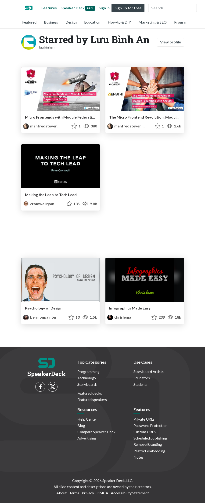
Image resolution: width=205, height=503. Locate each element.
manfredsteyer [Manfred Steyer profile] (40, 126)
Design (71, 22)
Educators (141, 378)
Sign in (104, 8)
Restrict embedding (149, 451)
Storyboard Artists (148, 371)
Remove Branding (147, 444)
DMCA (102, 493)
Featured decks (89, 393)
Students (140, 384)
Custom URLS (144, 431)
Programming (185, 22)
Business (51, 22)
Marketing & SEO (152, 22)
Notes (138, 457)
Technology (86, 378)
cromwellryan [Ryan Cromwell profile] (38, 203)
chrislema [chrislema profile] (119, 317)
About (61, 493)
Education (92, 22)
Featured (29, 22)
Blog (81, 425)
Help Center (87, 419)
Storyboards (87, 384)
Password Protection (150, 425)
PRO (63, 126)
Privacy (88, 493)
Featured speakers (92, 399)
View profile (170, 42)
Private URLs (144, 419)
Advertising (86, 438)
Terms (74, 493)
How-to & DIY (119, 22)
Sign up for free (128, 8)
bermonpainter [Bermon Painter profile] (40, 317)
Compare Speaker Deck (96, 431)
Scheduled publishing (150, 438)
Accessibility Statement (130, 493)
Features (49, 8)
